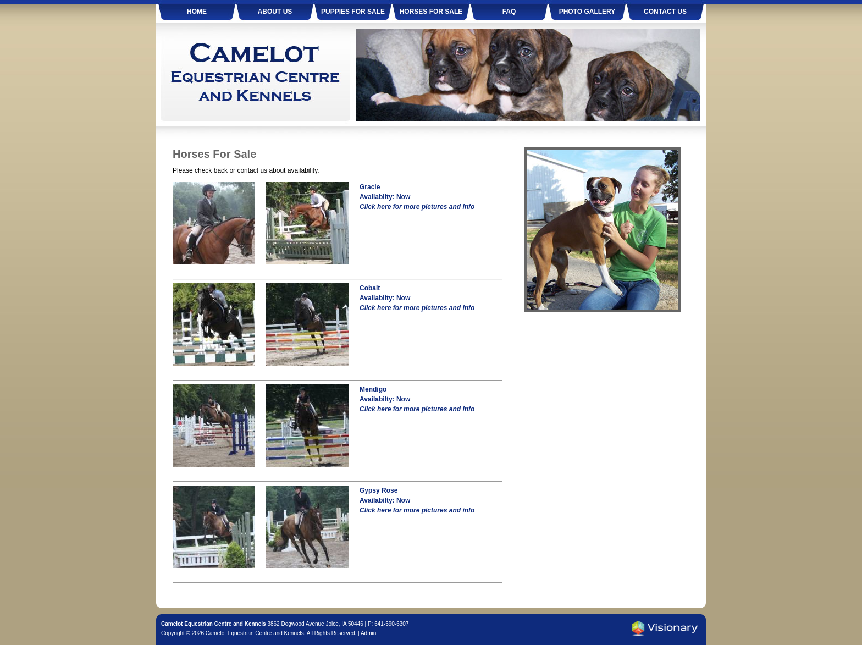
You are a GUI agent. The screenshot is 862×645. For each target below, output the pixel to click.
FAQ (509, 11)
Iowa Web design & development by (665, 628)
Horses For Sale (431, 11)
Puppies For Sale (353, 11)
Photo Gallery (587, 11)
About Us (275, 11)
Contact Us (665, 11)
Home (197, 11)
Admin (368, 633)
